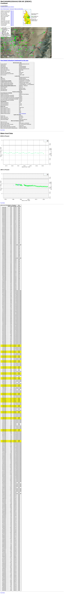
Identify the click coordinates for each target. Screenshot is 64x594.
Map (11, 13)
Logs (20, 113)
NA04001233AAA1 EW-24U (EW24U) (7, 6)
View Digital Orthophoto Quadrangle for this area (14, 60)
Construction (23, 113)
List (13, 13)
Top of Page (2, 202)
